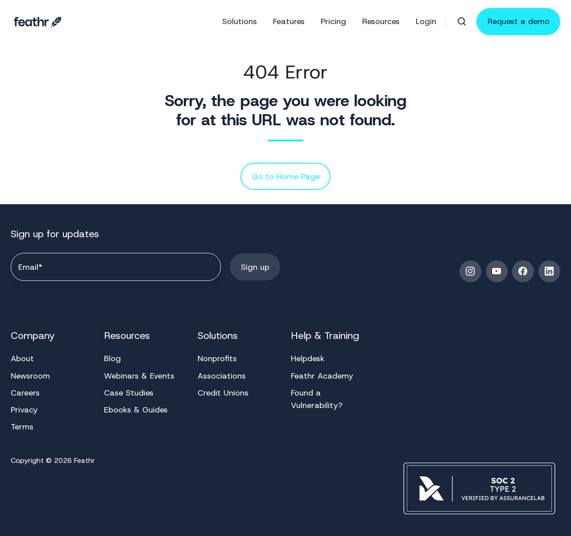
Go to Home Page (286, 176)
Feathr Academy (322, 376)
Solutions (239, 21)
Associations (222, 376)
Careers (25, 393)
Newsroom (30, 376)
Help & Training (325, 335)
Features (289, 21)
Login (426, 21)
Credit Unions (223, 393)
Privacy (24, 409)
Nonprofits (217, 358)
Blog (112, 358)
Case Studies (128, 393)
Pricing (333, 21)
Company (33, 335)
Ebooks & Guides (136, 409)
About (22, 358)
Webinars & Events (139, 376)
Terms (22, 426)
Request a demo (519, 21)
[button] (461, 21)
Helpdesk (308, 358)
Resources (381, 21)
